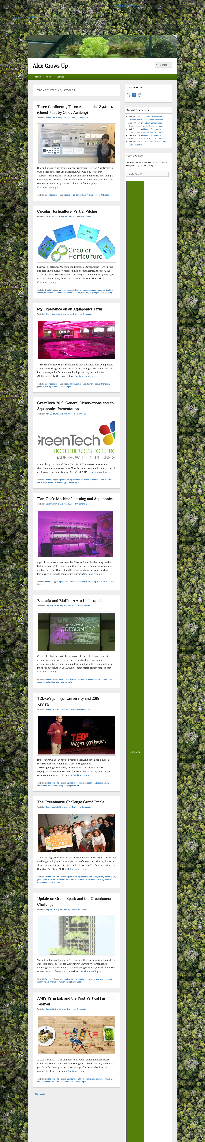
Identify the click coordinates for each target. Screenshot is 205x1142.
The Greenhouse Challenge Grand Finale (70, 802)
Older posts (39, 1094)
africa (61, 290)
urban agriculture (50, 387)
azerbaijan (85, 480)
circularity (87, 290)
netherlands (90, 195)
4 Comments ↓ (83, 118)
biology (78, 290)
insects (40, 293)
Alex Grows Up (50, 65)
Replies (105, 195)
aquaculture (70, 384)
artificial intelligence (78, 582)
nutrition (111, 679)
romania (84, 293)
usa (98, 195)
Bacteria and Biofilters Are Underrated (69, 601)
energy (101, 877)
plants (69, 293)
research (76, 293)
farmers (90, 384)
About (48, 77)
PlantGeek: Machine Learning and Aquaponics (75, 499)
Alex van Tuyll (69, 118)
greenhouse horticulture (102, 290)
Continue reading (48, 187)
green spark (92, 783)
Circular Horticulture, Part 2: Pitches (67, 211)
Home (38, 77)
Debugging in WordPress (128, 5)
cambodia (80, 195)
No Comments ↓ (86, 216)
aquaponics (70, 195)
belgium (99, 1079)
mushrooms (49, 293)
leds (96, 384)
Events (48, 290)
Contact (60, 77)
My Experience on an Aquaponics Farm (69, 309)
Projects (55, 783)
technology (61, 482)
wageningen (94, 293)
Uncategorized (51, 195)
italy (107, 783)
